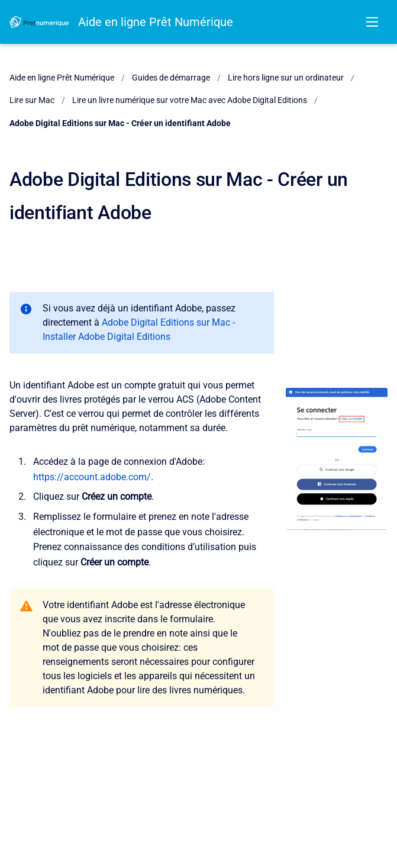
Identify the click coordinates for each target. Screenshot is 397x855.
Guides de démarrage (171, 77)
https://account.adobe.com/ (92, 477)
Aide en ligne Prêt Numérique (155, 22)
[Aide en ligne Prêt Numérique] (39, 22)
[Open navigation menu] (372, 22)
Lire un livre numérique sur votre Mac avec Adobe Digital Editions (189, 100)
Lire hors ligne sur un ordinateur (286, 77)
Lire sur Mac (31, 100)
